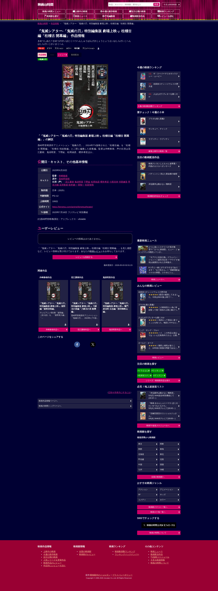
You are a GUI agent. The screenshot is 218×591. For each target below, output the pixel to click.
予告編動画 (108, 16)
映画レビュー (158, 357)
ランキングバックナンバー (127, 554)
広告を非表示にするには (119, 392)
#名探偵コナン (144, 375)
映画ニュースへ (157, 279)
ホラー (68, 48)
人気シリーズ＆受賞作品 (54, 560)
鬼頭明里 (78, 182)
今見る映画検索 (170, 4)
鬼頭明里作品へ (115, 329)
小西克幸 (114, 182)
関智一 (81, 185)
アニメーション (88, 48)
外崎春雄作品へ (52, 329)
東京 (140, 444)
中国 (140, 465)
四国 (162, 465)
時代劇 (77, 48)
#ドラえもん (143, 370)
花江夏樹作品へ (84, 329)
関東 (162, 444)
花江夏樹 (69, 182)
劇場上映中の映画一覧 (158, 151)
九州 (140, 470)
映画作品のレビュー (52, 563)
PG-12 (41, 48)
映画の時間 (43, 23)
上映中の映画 (80, 11)
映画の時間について (157, 533)
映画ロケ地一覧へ (157, 512)
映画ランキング (166, 11)
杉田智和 (89, 185)
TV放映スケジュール (160, 557)
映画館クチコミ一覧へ (158, 507)
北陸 (162, 459)
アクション (59, 48)
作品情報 (55, 23)
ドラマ (49, 48)
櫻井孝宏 (104, 182)
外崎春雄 (63, 175)
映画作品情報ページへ (48, 401)
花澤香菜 (63, 185)
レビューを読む (166, 16)
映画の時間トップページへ (50, 406)
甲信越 (141, 459)
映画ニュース (80, 16)
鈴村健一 (73, 185)
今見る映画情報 (158, 560)
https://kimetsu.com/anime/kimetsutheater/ (72, 207)
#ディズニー (158, 375)
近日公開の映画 (137, 11)
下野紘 (87, 182)
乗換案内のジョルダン (100, 575)
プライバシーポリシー (122, 575)
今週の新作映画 (108, 11)
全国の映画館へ (157, 477)
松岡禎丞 (95, 182)
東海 (162, 449)
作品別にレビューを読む (54, 565)
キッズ (163, 495)
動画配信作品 (137, 16)
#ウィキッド (156, 370)
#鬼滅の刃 (43, 59)
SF (139, 495)
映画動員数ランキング (125, 551)
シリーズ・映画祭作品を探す (158, 380)
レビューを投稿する (84, 257)
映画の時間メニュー (51, 11)
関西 (140, 449)
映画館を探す (51, 16)
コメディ (142, 500)
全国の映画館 (85, 551)
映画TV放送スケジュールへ (158, 425)
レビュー (61, 55)
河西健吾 (123, 182)
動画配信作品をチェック (158, 196)
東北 (162, 454)
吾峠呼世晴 (64, 179)
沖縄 (162, 470)
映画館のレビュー (87, 554)
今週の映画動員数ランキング (150, 106)
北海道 (141, 454)
